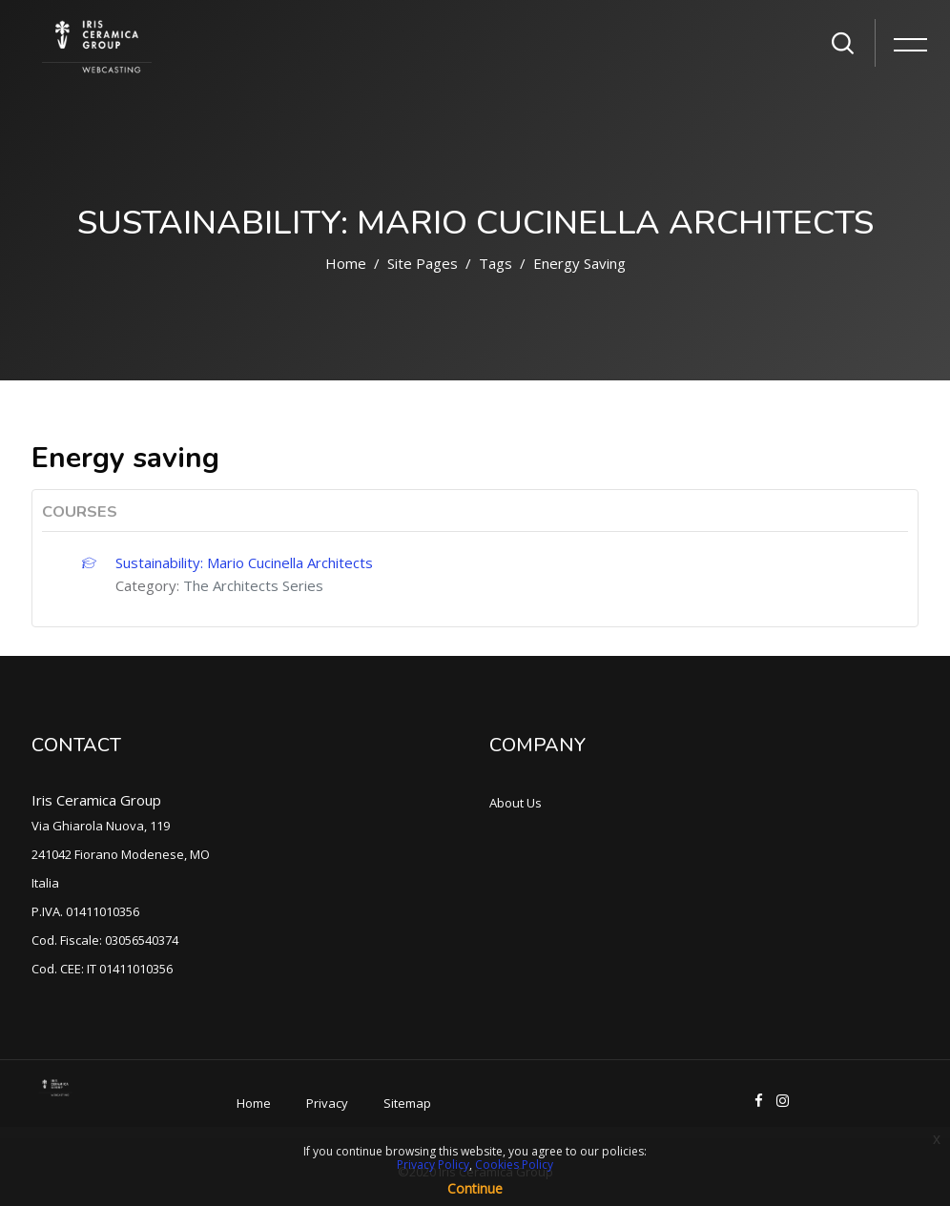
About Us (515, 802)
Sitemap (407, 1103)
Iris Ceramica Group (96, 799)
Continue (475, 1188)
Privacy (327, 1103)
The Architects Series (253, 585)
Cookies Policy (514, 1164)
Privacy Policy (433, 1164)
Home (345, 263)
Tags (495, 263)
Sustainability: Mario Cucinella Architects (244, 562)
